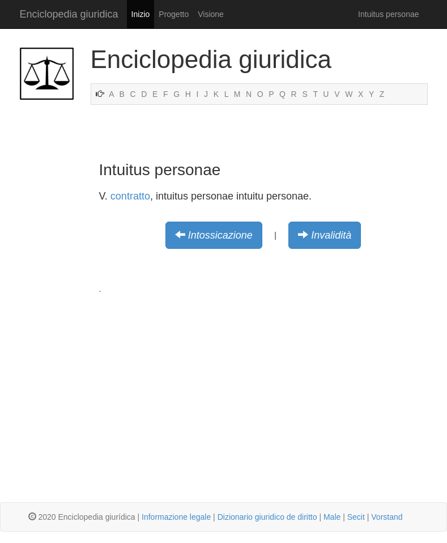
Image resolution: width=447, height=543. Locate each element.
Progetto (174, 14)
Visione (211, 14)
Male (331, 516)
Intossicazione (220, 235)
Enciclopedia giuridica (69, 14)
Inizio (140, 14)
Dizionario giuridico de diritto (267, 516)
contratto (130, 196)
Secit (356, 516)
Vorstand (386, 516)
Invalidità (331, 235)
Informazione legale (176, 516)
